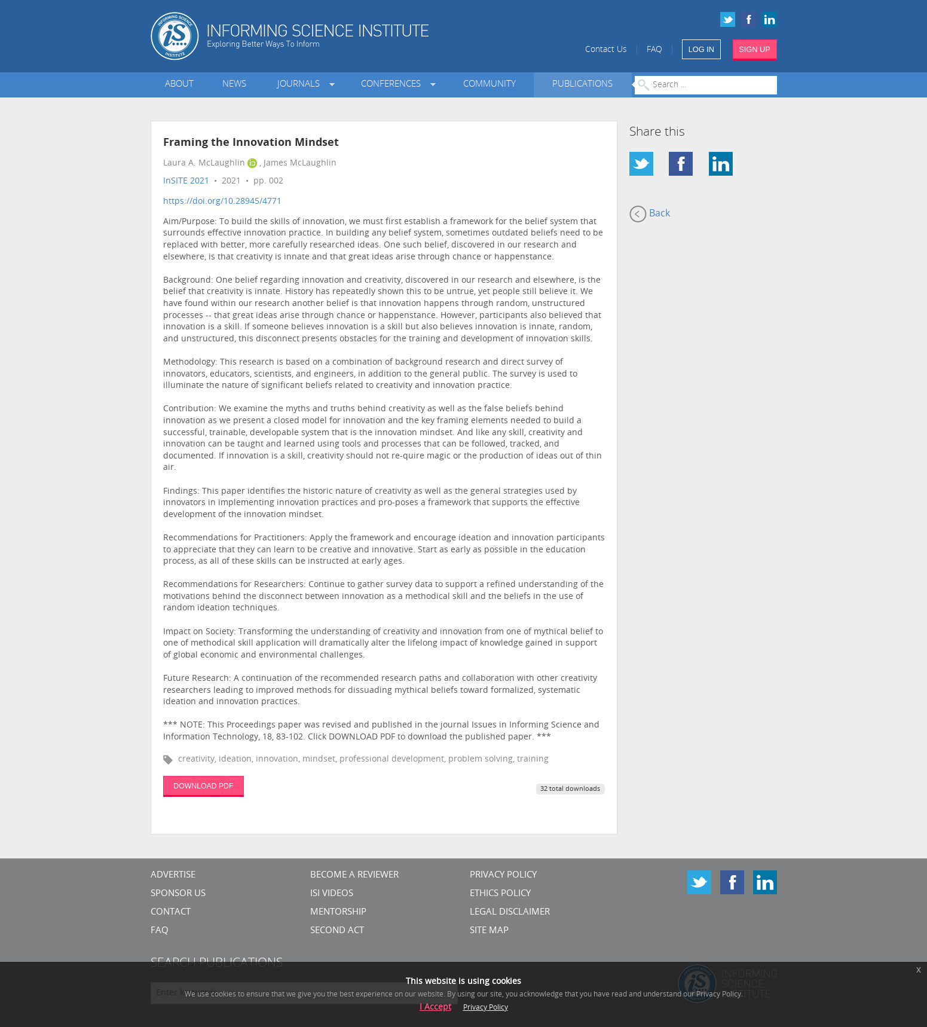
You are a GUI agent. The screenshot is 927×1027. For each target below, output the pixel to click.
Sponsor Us (178, 894)
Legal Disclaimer (510, 912)
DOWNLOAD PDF (203, 786)
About (179, 84)
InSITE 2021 (186, 181)
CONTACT (171, 912)
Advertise (173, 875)
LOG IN (701, 49)
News (234, 84)
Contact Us (606, 49)
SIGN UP (754, 49)
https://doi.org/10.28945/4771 (222, 201)
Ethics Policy (500, 894)
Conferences (393, 84)
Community (489, 84)
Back (649, 214)
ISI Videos (331, 894)
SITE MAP (489, 931)
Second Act (337, 931)
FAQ (654, 49)
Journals (301, 84)
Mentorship (338, 912)
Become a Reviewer (354, 875)
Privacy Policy (503, 875)
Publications (582, 84)
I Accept (435, 1007)
